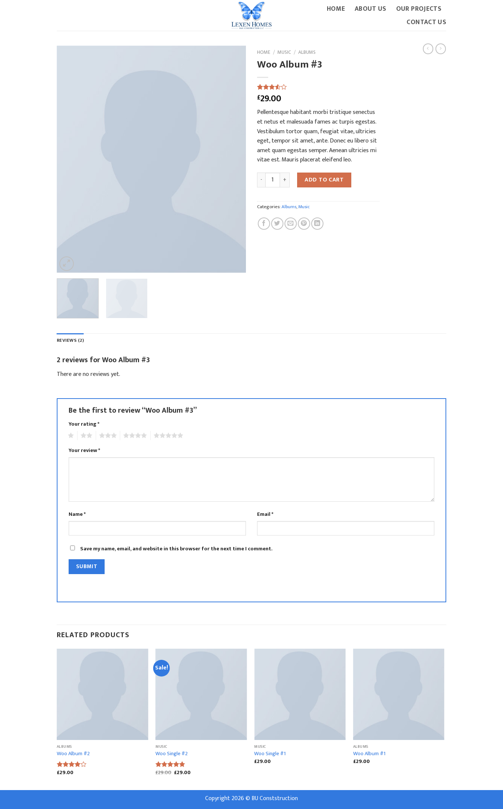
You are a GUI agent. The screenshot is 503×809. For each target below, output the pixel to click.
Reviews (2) (70, 340)
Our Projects (418, 8)
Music (284, 52)
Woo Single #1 (270, 753)
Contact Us (426, 22)
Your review (84, 450)
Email (265, 514)
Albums (307, 52)
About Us (371, 8)
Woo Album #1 (369, 753)
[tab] (70, 340)
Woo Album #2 (73, 753)
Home (336, 8)
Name (77, 514)
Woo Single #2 (171, 753)
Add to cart (324, 180)
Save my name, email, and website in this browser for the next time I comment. (176, 548)
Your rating (84, 424)
